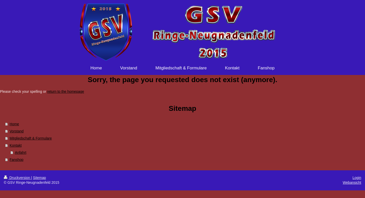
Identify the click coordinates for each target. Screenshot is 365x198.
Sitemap (39, 178)
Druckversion (17, 178)
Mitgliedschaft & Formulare (31, 138)
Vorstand (17, 131)
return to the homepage (65, 91)
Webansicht (352, 182)
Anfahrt (20, 152)
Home (14, 124)
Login (357, 178)
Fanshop (16, 160)
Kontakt (16, 145)
